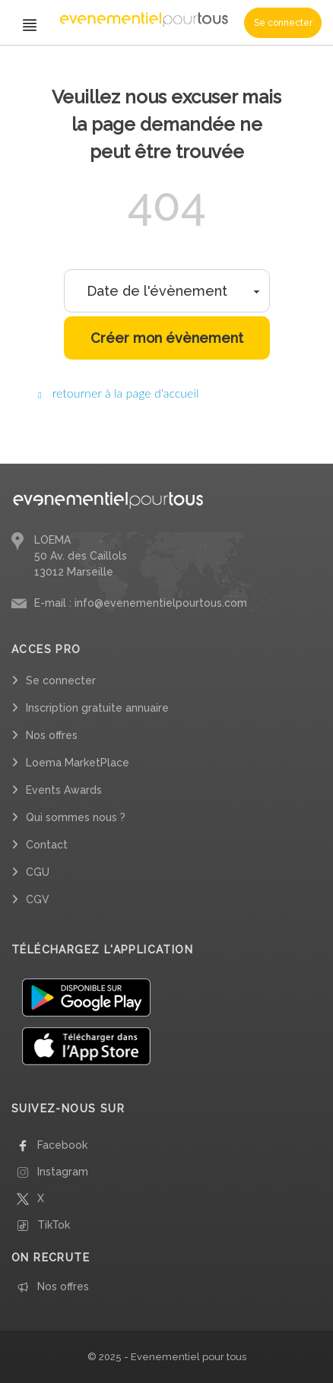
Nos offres (52, 735)
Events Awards (64, 790)
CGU (37, 872)
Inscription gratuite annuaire (97, 708)
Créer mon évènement (166, 338)
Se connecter (283, 22)
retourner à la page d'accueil (118, 392)
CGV (37, 899)
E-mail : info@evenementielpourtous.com (140, 603)
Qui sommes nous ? (75, 817)
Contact (47, 845)
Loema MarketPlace (77, 763)
